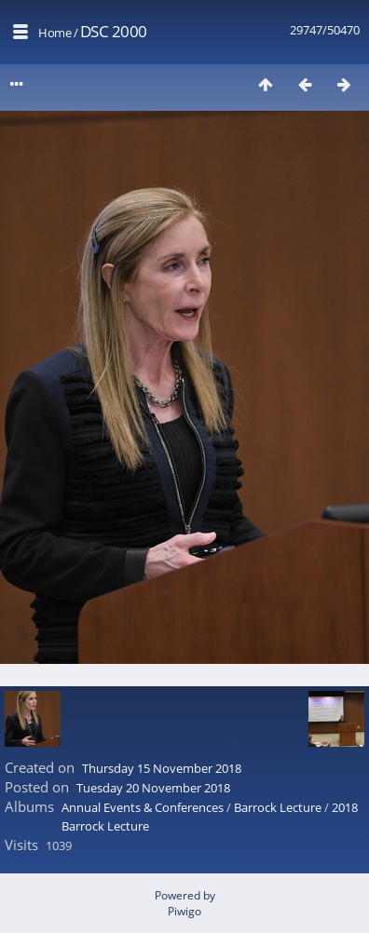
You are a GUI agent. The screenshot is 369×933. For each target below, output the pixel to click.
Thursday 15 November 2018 (161, 768)
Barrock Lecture (277, 807)
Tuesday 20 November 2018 (153, 787)
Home (54, 32)
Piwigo (184, 911)
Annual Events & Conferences (143, 807)
